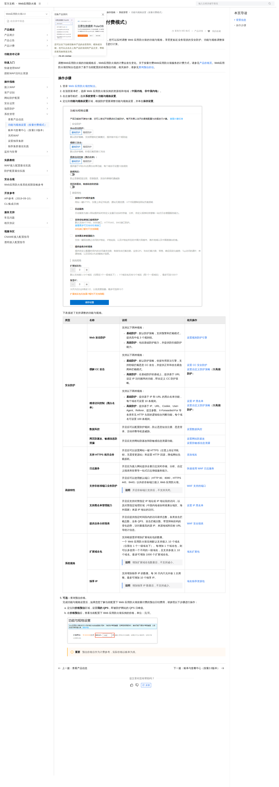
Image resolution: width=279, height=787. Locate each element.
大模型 (37, 5)
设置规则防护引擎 (197, 349)
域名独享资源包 (196, 592)
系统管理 (123, 24)
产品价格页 (205, 74)
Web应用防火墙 (27, 15)
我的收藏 (216, 42)
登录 (268, 5)
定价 (77, 5)
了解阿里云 (118, 5)
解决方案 (58, 5)
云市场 (87, 5)
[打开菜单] (5, 5)
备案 (238, 5)
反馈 (146, 696)
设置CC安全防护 (197, 376)
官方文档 (9, 15)
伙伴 (97, 5)
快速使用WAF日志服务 (200, 479)
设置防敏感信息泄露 (198, 454)
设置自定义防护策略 (198, 380)
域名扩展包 (193, 563)
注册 (255, 5)
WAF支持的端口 (196, 497)
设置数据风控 (194, 440)
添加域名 (192, 466)
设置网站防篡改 (196, 450)
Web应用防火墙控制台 (82, 97)
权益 (69, 5)
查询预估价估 (146, 78)
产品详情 (198, 42)
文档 (231, 5)
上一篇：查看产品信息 (72, 679)
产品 (46, 5)
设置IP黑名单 (195, 412)
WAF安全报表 (195, 535)
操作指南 (111, 24)
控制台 (247, 5)
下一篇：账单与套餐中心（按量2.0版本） (199, 679)
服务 (106, 5)
